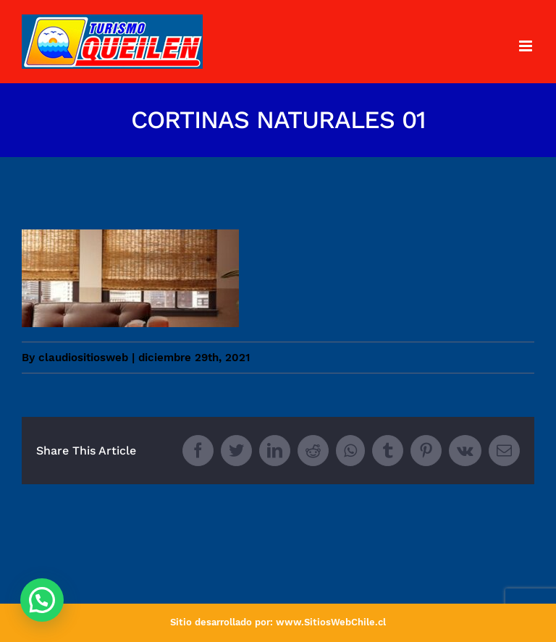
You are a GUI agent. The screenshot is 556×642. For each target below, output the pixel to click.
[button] (42, 600)
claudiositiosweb (83, 357)
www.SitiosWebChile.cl (331, 622)
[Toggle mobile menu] (526, 46)
